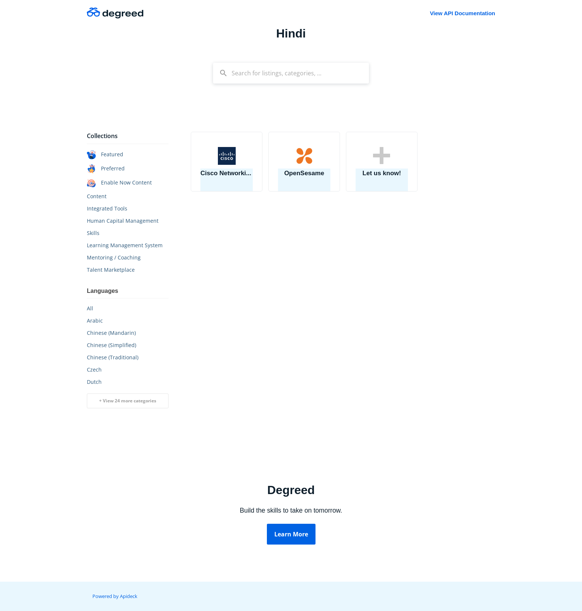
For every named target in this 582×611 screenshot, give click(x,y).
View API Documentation (462, 13)
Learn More (291, 534)
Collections (102, 136)
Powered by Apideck (114, 596)
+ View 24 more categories (127, 401)
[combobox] (291, 73)
